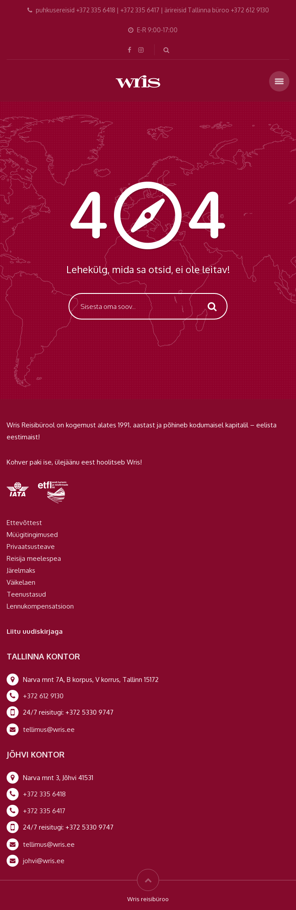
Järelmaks (21, 570)
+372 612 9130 (43, 696)
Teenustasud (26, 594)
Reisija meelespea (34, 558)
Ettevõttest (24, 522)
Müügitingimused (32, 534)
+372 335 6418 (44, 794)
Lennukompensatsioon (40, 606)
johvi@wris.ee (44, 861)
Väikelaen (21, 582)
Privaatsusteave (31, 546)
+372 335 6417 (44, 811)
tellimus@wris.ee (49, 729)
